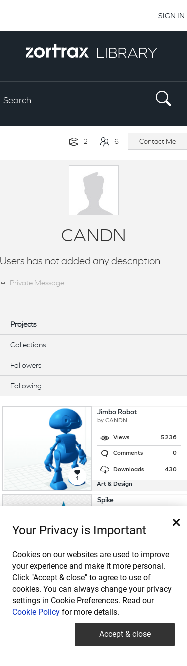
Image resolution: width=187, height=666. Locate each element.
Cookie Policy (36, 612)
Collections (28, 344)
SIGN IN (171, 15)
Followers (25, 365)
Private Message (37, 282)
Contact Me (157, 141)
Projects (23, 324)
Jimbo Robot (117, 412)
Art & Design (114, 484)
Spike (105, 500)
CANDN (116, 421)
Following (26, 385)
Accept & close (125, 634)
